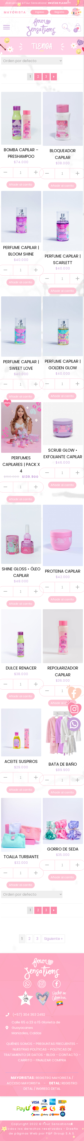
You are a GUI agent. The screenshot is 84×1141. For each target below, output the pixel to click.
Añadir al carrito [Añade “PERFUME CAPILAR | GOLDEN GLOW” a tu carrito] (62, 396)
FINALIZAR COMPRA (51, 1060)
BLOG (50, 1054)
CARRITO (25, 1060)
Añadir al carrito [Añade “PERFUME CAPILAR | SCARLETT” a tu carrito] (62, 291)
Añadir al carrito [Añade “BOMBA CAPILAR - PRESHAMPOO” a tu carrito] (20, 184)
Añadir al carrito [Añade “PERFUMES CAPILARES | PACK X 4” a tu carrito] (20, 499)
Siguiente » (53, 938)
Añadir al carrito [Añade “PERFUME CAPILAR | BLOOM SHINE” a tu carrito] (20, 282)
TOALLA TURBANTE (21, 857)
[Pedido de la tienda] (31, 61)
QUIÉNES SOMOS (19, 1043)
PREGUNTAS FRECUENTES (55, 1043)
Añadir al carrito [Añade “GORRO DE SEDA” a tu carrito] (62, 877)
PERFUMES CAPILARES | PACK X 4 (21, 464)
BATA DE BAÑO (63, 764)
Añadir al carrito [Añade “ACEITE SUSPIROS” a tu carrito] (20, 790)
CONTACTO (68, 1054)
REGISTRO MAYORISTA (53, 1077)
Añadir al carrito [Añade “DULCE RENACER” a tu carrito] (20, 696)
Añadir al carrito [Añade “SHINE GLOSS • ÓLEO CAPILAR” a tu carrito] (20, 604)
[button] (39, 12)
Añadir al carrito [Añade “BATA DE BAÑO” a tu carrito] (62, 792)
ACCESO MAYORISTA (23, 1083)
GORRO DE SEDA (62, 849)
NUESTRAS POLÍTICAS (30, 1049)
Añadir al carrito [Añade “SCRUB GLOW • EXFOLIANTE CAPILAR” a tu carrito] (62, 485)
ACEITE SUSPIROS (21, 761)
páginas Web (26, 1133)
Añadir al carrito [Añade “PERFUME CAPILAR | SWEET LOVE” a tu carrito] (20, 396)
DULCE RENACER (21, 668)
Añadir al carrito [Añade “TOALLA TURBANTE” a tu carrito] (20, 885)
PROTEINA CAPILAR (62, 571)
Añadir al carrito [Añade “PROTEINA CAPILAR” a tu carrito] (62, 599)
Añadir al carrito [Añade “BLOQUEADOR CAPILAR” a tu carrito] (62, 186)
